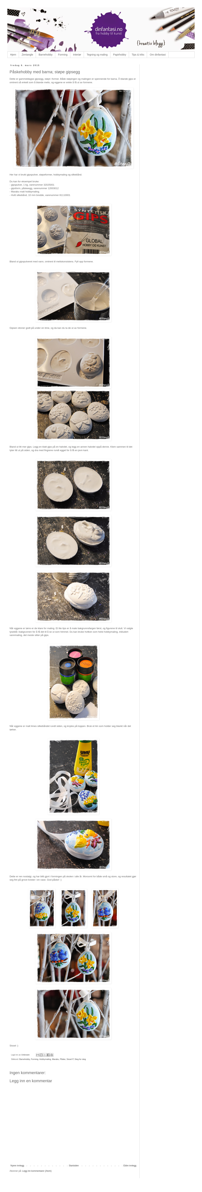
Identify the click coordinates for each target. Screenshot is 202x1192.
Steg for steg (80, 1059)
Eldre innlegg (129, 1165)
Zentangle (27, 54)
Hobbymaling (45, 1059)
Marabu (55, 1059)
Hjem (13, 54)
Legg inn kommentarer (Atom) (37, 1171)
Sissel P (70, 1059)
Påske (62, 1059)
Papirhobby (119, 54)
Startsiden (74, 1165)
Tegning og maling (97, 54)
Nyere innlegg (17, 1165)
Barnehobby (46, 54)
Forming (62, 54)
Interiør (77, 54)
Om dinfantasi (158, 54)
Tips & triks (138, 54)
